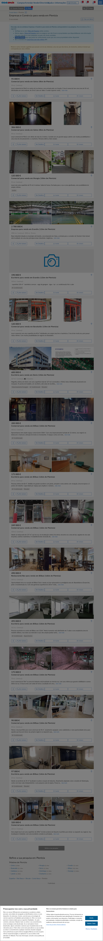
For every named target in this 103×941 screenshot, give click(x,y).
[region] (51, 923)
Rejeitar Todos (91, 923)
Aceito (91, 918)
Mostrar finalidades (91, 929)
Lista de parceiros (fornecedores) (56, 924)
